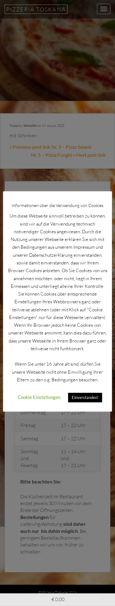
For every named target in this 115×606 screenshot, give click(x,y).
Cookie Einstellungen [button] (39, 397)
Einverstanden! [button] (85, 397)
